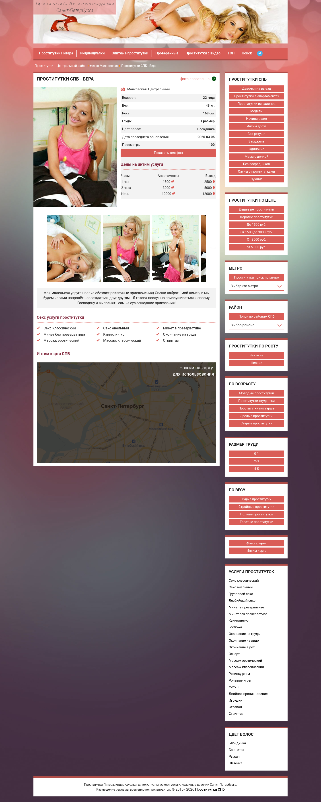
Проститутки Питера (56, 53)
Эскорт (234, 655)
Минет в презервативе (182, 328)
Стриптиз (171, 340)
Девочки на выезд (256, 89)
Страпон (235, 709)
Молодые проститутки (256, 394)
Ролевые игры (239, 682)
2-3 (256, 462)
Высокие (256, 356)
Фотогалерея (256, 544)
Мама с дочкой (256, 157)
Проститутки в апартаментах (256, 96)
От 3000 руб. (256, 240)
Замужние (256, 142)
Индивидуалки (93, 53)
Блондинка (237, 745)
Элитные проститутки (131, 53)
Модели (256, 111)
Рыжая (233, 759)
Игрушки (235, 702)
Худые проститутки (256, 500)
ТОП (233, 53)
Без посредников (256, 164)
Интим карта (256, 552)
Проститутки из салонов (256, 104)
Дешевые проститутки (256, 210)
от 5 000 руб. (256, 248)
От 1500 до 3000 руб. (256, 233)
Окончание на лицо (243, 642)
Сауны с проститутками (256, 172)
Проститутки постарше (256, 409)
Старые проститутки (256, 424)
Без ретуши (256, 134)
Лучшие (256, 180)
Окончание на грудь (179, 334)
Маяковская (137, 89)
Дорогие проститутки (256, 217)
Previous (40, 248)
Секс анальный (116, 328)
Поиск (249, 53)
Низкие (256, 364)
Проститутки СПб (209, 792)
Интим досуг (256, 126)
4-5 (256, 470)
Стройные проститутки (256, 508)
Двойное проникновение (248, 696)
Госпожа (235, 629)
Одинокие (256, 149)
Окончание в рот (241, 649)
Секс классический (59, 328)
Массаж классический (122, 340)
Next (213, 248)
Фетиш (233, 689)
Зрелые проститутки (256, 417)
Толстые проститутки (256, 523)
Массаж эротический (61, 340)
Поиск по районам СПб (256, 317)
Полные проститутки (256, 515)
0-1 (256, 455)
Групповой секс (240, 595)
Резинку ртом (239, 676)
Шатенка (235, 765)
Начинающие (256, 119)
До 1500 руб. (256, 225)
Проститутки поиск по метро (256, 278)
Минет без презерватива (64, 334)
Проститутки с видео (205, 53)
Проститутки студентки (256, 402)
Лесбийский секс (241, 602)
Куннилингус (114, 334)
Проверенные (168, 53)
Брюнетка (236, 752)
